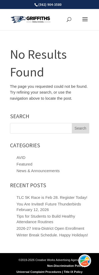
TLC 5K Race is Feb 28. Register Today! (52, 197)
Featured (24, 164)
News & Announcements (38, 170)
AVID (21, 157)
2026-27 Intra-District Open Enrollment (50, 228)
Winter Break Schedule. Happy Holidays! (52, 235)
